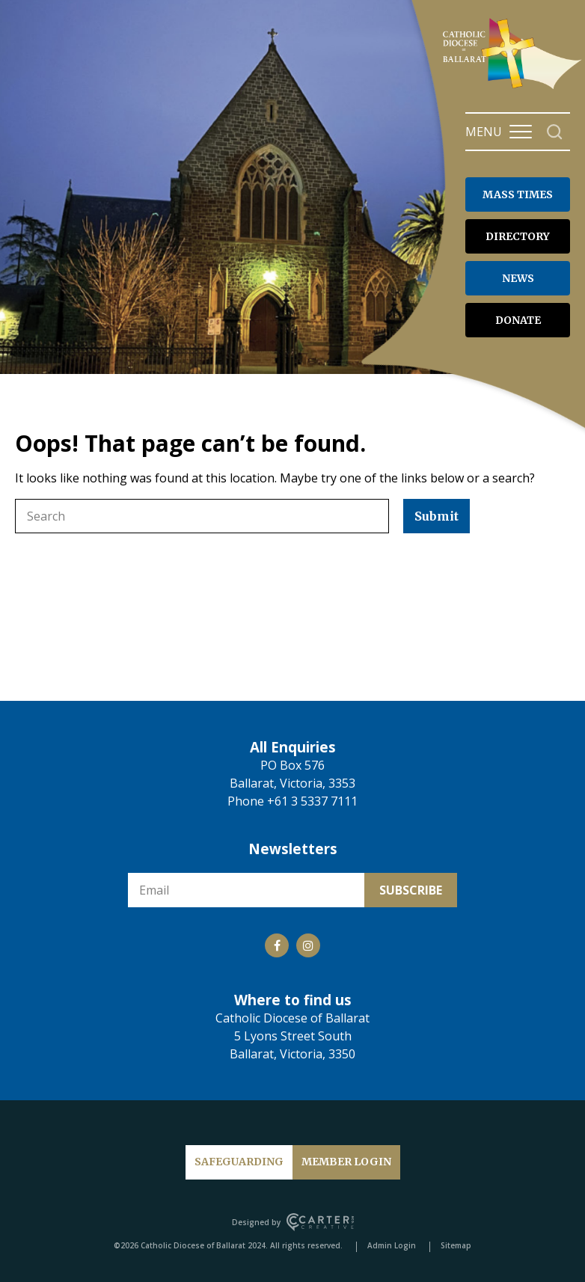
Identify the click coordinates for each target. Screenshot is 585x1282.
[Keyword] (202, 516)
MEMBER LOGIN (346, 1161)
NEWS (518, 278)
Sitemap (456, 1245)
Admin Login (391, 1245)
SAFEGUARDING (239, 1161)
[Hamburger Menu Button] (520, 131)
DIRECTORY (518, 236)
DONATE (518, 320)
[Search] (554, 132)
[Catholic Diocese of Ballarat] (514, 88)
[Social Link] (277, 945)
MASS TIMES (518, 194)
